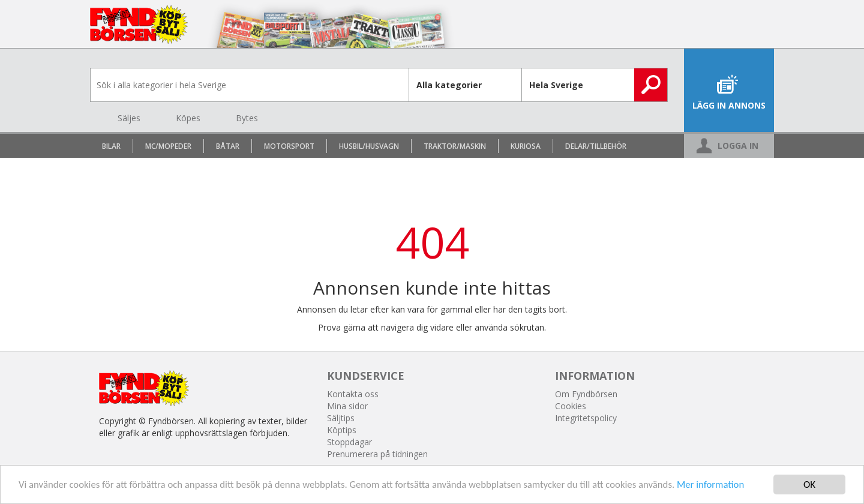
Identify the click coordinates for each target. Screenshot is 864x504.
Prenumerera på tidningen (377, 454)
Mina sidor (347, 406)
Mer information (722, 486)
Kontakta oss (353, 394)
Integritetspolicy (586, 418)
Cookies (570, 406)
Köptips (341, 430)
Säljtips (341, 418)
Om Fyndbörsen (586, 394)
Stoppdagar (349, 442)
